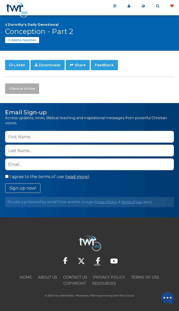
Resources (104, 283)
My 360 (129, 6)
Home (26, 277)
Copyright (74, 283)
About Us (47, 277)
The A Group (126, 295)
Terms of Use (131, 202)
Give (172, 6)
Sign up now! (22, 188)
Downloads (50, 65)
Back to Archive (23, 88)
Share (80, 65)
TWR (92, 295)
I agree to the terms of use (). (47, 176)
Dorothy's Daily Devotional (33, 24)
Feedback (104, 65)
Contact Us (75, 277)
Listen (19, 65)
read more (77, 176)
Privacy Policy (106, 202)
